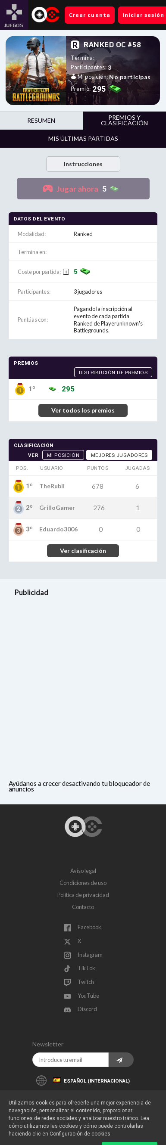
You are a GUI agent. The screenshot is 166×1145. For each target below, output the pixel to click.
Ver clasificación (83, 550)
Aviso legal (83, 870)
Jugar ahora (90, 189)
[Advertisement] (83, 689)
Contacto (83, 906)
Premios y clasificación (124, 120)
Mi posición (63, 455)
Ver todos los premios (83, 410)
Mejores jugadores (119, 455)
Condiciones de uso (83, 882)
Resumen (41, 120)
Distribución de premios (113, 372)
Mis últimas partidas (83, 138)
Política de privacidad (83, 894)
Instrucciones (83, 164)
